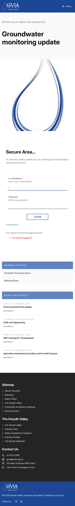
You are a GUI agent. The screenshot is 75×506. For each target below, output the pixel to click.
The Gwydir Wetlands (15, 441)
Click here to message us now (21, 467)
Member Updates (15, 265)
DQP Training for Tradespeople (18, 338)
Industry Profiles (12, 437)
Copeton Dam (11, 429)
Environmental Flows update (17, 307)
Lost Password (12, 225)
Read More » (8, 311)
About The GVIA (12, 391)
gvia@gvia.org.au (15, 459)
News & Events (12, 411)
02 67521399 (13, 455)
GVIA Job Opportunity (14, 322)
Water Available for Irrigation (18, 433)
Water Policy (11, 399)
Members (9, 395)
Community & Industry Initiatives (20, 407)
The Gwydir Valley (13, 403)
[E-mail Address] (37, 187)
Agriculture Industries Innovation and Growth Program (30, 353)
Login (37, 216)
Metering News (11, 280)
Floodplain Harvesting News (17, 273)
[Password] (37, 206)
